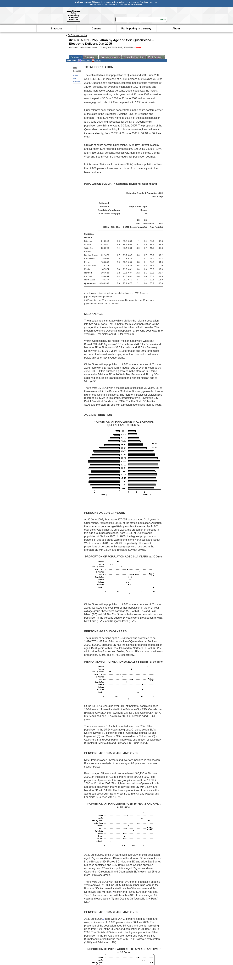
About (176, 28)
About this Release (76, 78)
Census (96, 28)
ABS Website (136, 4)
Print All (96, 60)
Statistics (56, 28)
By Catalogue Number (77, 35)
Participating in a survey (136, 28)
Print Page (84, 60)
